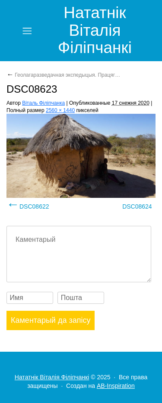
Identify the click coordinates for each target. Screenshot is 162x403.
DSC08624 (137, 206)
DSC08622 (34, 206)
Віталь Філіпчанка (43, 103)
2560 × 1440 (60, 110)
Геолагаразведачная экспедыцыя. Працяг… (63, 75)
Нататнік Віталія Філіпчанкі (95, 30)
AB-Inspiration (116, 385)
